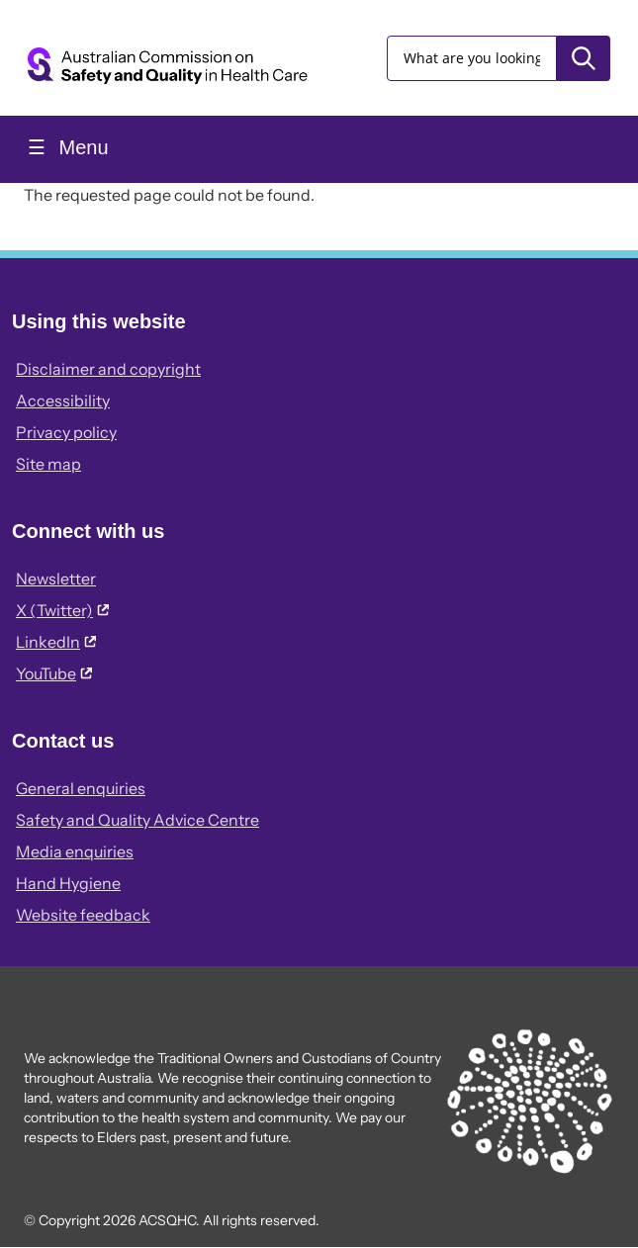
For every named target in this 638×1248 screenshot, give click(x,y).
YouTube (54, 673)
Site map (48, 464)
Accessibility (63, 400)
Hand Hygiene (68, 883)
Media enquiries (75, 851)
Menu (81, 147)
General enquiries (80, 788)
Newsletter (56, 578)
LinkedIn (56, 642)
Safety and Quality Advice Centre (137, 820)
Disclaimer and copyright (108, 369)
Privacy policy (66, 432)
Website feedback (83, 915)
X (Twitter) (62, 610)
